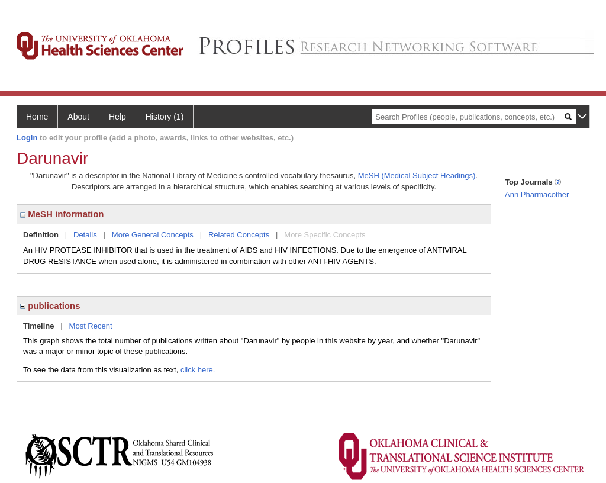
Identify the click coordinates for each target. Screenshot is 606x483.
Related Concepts (238, 234)
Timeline (38, 325)
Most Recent (90, 325)
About (78, 116)
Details (85, 234)
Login (27, 137)
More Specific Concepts (324, 234)
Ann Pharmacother (537, 194)
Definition (41, 234)
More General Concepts (153, 234)
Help (117, 116)
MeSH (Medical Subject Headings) (417, 175)
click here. (197, 369)
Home (37, 116)
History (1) (165, 116)
